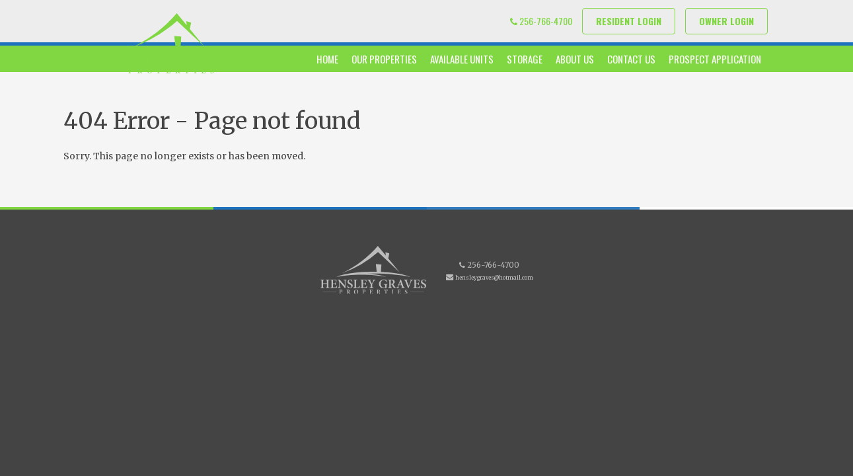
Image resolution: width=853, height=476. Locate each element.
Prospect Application (715, 59)
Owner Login (726, 21)
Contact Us (631, 59)
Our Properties (384, 59)
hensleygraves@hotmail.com (494, 277)
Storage (524, 59)
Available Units (462, 59)
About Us (575, 59)
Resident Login (628, 21)
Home (327, 59)
